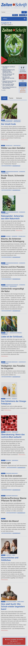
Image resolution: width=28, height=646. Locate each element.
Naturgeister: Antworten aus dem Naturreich (12, 217)
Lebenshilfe (8, 555)
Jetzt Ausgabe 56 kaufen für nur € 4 (14, 641)
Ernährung (8, 398)
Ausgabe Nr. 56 (6, 23)
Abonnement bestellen (22, 84)
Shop (15, 15)
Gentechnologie (17, 121)
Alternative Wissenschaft (7, 121)
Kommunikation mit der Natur (12, 171)
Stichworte (19, 98)
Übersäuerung (15, 460)
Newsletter (23, 15)
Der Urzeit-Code (8, 124)
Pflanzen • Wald (17, 120)
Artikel (4, 98)
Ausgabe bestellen (16, 165)
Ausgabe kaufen (22, 77)
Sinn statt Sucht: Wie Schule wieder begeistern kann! (13, 606)
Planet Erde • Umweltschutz (11, 473)
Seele (13, 555)
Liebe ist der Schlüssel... (12, 336)
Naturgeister (22, 171)
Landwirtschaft (9, 120)
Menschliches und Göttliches (9, 558)
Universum (8, 236)
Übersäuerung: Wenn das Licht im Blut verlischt (13, 435)
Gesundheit (14, 398)
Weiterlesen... (5, 139)
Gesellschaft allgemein (11, 601)
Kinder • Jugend (21, 601)
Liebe (7, 332)
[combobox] (11, 12)
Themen (11, 98)
